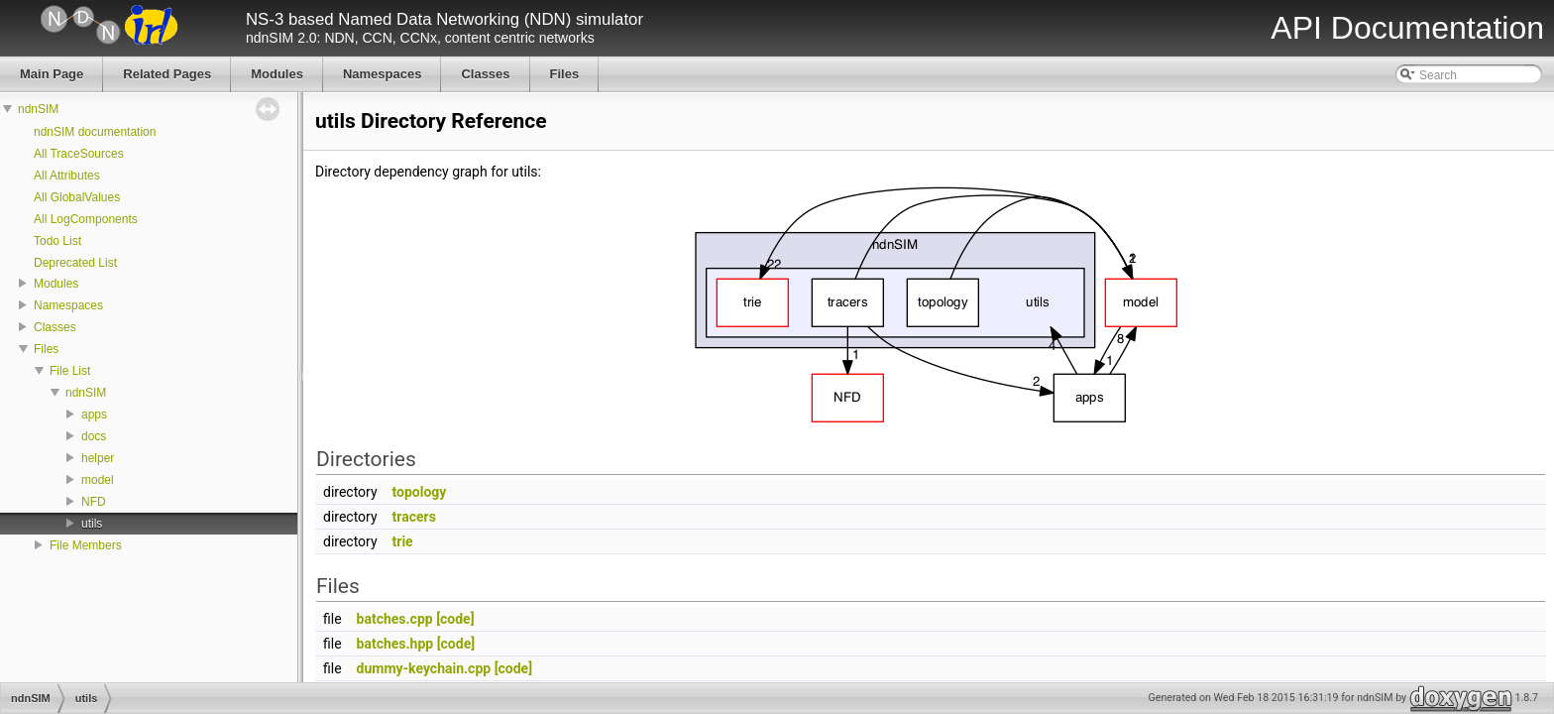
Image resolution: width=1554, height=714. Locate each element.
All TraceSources (79, 154)
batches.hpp (395, 644)
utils (91, 524)
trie (402, 541)
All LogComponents (86, 219)
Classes (55, 327)
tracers (414, 517)
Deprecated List (75, 263)
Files (46, 349)
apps (94, 414)
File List (70, 371)
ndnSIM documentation (95, 132)
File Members (86, 545)
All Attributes (67, 175)
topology (419, 492)
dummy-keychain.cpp (424, 668)
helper (97, 458)
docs (93, 436)
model (97, 480)
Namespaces (68, 305)
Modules (56, 284)
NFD (93, 502)
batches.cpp (395, 619)
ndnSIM (38, 109)
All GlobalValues (77, 197)
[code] (455, 619)
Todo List (57, 241)
